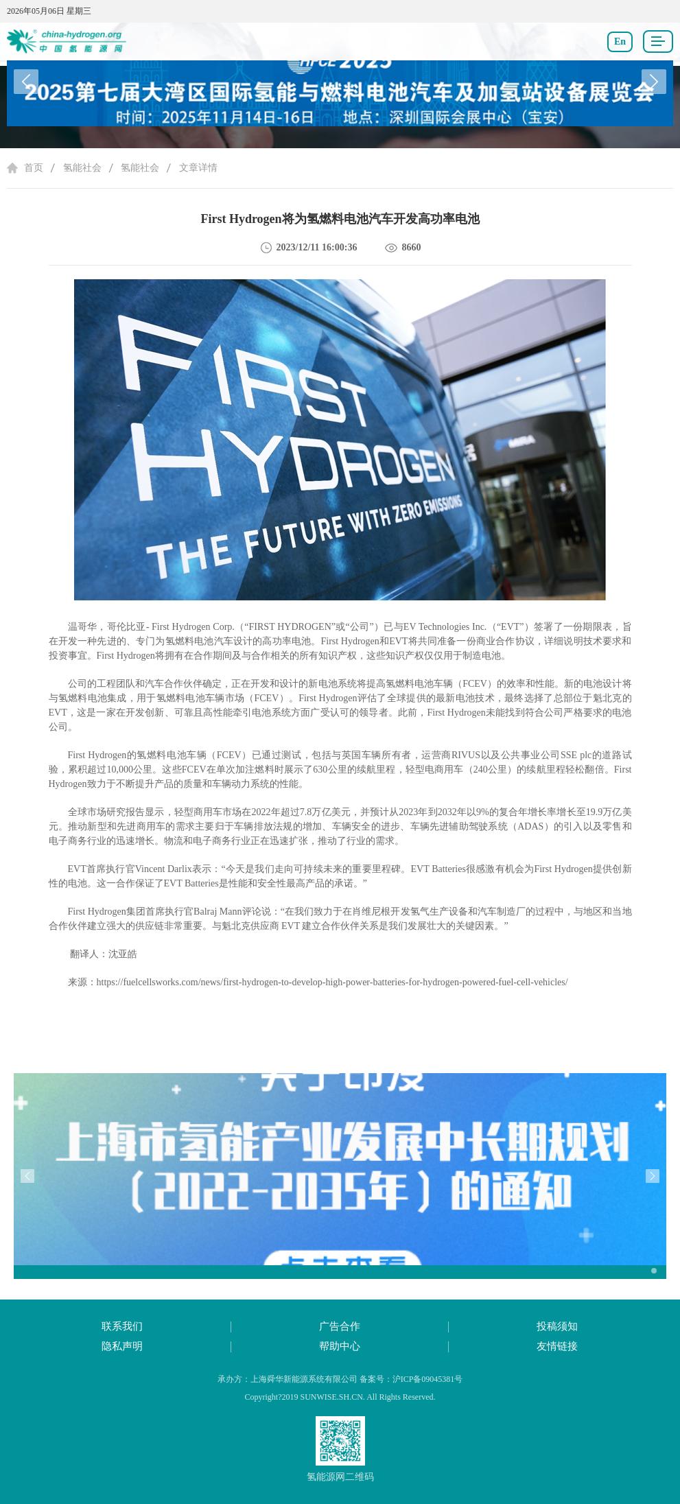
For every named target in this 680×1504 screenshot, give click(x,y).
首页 (33, 168)
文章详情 (198, 168)
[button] (654, 81)
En (620, 41)
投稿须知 (557, 1326)
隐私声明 (122, 1346)
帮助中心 (339, 1346)
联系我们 (122, 1326)
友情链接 (557, 1346)
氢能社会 (82, 168)
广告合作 (339, 1326)
